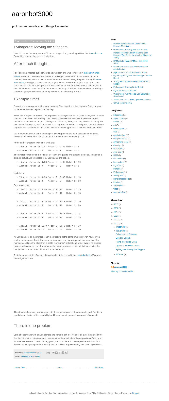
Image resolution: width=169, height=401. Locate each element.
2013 (116, 216)
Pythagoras (35, 356)
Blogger (135, 393)
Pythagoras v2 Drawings (126, 234)
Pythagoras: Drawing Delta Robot (128, 87)
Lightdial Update (123, 238)
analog (116, 122)
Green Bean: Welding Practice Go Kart (130, 49)
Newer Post (20, 368)
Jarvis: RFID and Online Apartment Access (132, 100)
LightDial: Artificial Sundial (124, 90)
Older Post (98, 368)
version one (96, 53)
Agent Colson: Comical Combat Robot (130, 72)
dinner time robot (120, 142)
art (114, 125)
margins (116, 169)
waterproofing (119, 192)
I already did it (83, 255)
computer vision (120, 138)
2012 (116, 220)
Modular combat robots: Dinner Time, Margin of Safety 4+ (129, 45)
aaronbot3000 (32, 13)
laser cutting (118, 162)
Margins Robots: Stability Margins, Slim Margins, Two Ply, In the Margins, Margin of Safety (132, 55)
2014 (116, 212)
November (121, 231)
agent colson (119, 118)
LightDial (117, 165)
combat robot (119, 135)
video (115, 189)
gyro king (117, 152)
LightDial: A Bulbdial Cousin (128, 246)
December (121, 227)
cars (115, 132)
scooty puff (118, 175)
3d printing (118, 115)
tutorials (116, 182)
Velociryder (118, 185)
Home (59, 368)
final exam (117, 148)
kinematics (25, 356)
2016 (116, 208)
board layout (118, 128)
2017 (116, 204)
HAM (115, 155)
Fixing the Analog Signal (126, 242)
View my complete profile (122, 271)
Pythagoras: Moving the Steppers (130, 249)
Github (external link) (122, 103)
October (120, 254)
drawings (117, 145)
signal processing (121, 179)
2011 (116, 223)
